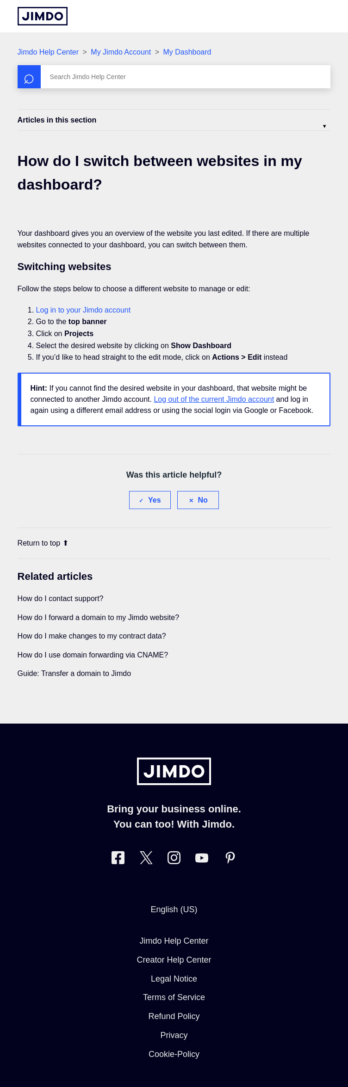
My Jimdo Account (122, 52)
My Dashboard (187, 52)
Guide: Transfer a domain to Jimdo (74, 673)
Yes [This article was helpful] (154, 500)
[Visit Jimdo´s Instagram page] (174, 859)
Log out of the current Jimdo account (214, 399)
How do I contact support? (61, 598)
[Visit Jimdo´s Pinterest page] (230, 859)
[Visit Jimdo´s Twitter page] (146, 859)
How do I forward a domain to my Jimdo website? (98, 617)
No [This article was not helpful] (203, 500)
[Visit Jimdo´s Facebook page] (118, 859)
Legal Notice (174, 978)
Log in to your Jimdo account (83, 310)
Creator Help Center (174, 959)
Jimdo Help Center (48, 52)
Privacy (173, 1035)
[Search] (174, 76)
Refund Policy (173, 1016)
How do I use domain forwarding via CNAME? (93, 655)
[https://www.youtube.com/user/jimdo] (201, 859)
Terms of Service (174, 997)
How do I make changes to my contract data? (92, 636)
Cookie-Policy (174, 1054)
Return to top (43, 543)
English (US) (173, 909)
